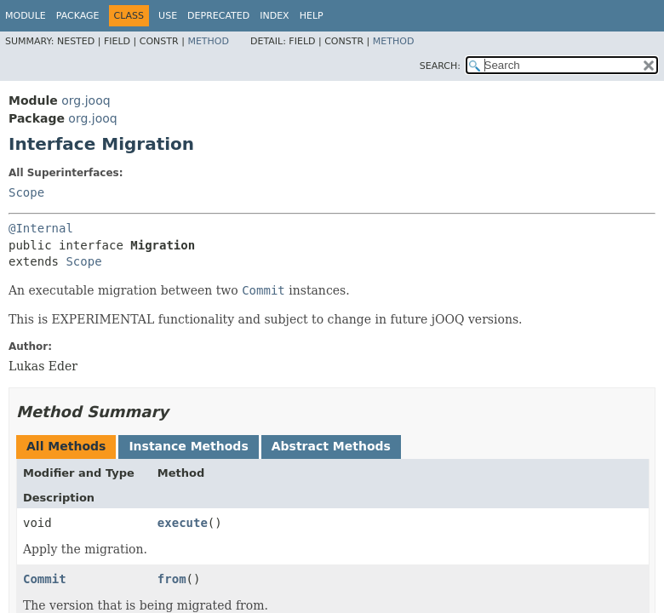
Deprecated (218, 15)
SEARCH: (440, 66)
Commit (44, 579)
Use (167, 15)
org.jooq (85, 100)
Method (208, 41)
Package (78, 15)
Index (274, 15)
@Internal (41, 228)
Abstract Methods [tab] (331, 446)
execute (182, 523)
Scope (26, 192)
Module (25, 15)
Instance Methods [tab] (188, 446)
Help (311, 15)
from (171, 579)
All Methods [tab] (66, 446)
